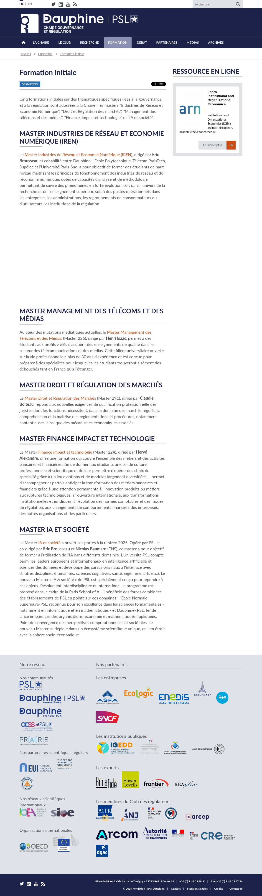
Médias (193, 42)
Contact (176, 888)
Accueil (24, 42)
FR (21, 4)
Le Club (64, 42)
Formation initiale (72, 54)
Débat (142, 42)
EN (30, 4)
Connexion (236, 888)
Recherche (89, 42)
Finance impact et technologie (65, 451)
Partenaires (166, 42)
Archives (216, 42)
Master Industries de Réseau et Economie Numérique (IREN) (78, 154)
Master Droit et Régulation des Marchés (60, 398)
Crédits (218, 888)
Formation (117, 42)
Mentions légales (197, 888)
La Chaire (41, 42)
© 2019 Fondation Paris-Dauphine (144, 888)
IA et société (49, 542)
